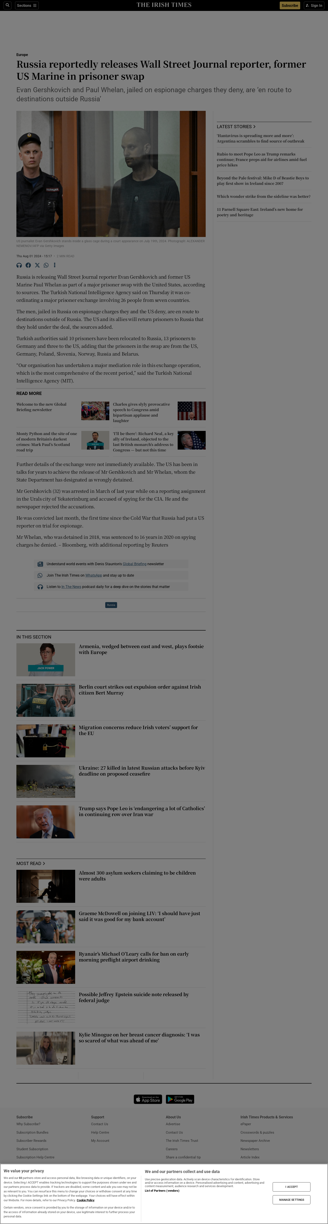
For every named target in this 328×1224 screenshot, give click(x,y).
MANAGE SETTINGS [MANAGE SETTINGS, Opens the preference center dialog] (291, 1199)
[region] (164, 1194)
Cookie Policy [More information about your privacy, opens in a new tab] (86, 1200)
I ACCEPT (291, 1186)
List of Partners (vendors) (162, 1190)
